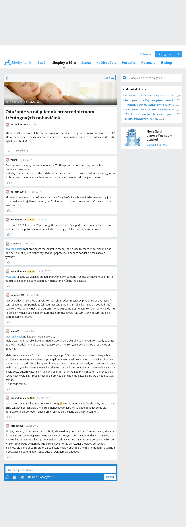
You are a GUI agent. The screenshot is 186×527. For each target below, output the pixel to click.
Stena (86, 62)
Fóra (8, 101)
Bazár (42, 62)
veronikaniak (15, 249)
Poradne (129, 62)
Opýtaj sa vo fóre (157, 144)
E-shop (166, 62)
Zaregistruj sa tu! (169, 54)
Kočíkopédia (106, 62)
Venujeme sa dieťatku (26, 101)
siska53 (12, 276)
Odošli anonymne (40, 477)
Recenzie (148, 62)
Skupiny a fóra (64, 62)
